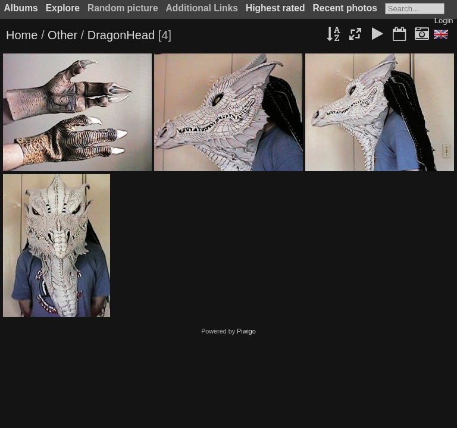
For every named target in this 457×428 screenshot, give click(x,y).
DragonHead (121, 35)
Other (62, 35)
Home (21, 35)
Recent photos (345, 8)
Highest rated (275, 8)
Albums (21, 8)
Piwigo (246, 331)
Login (443, 20)
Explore (63, 8)
